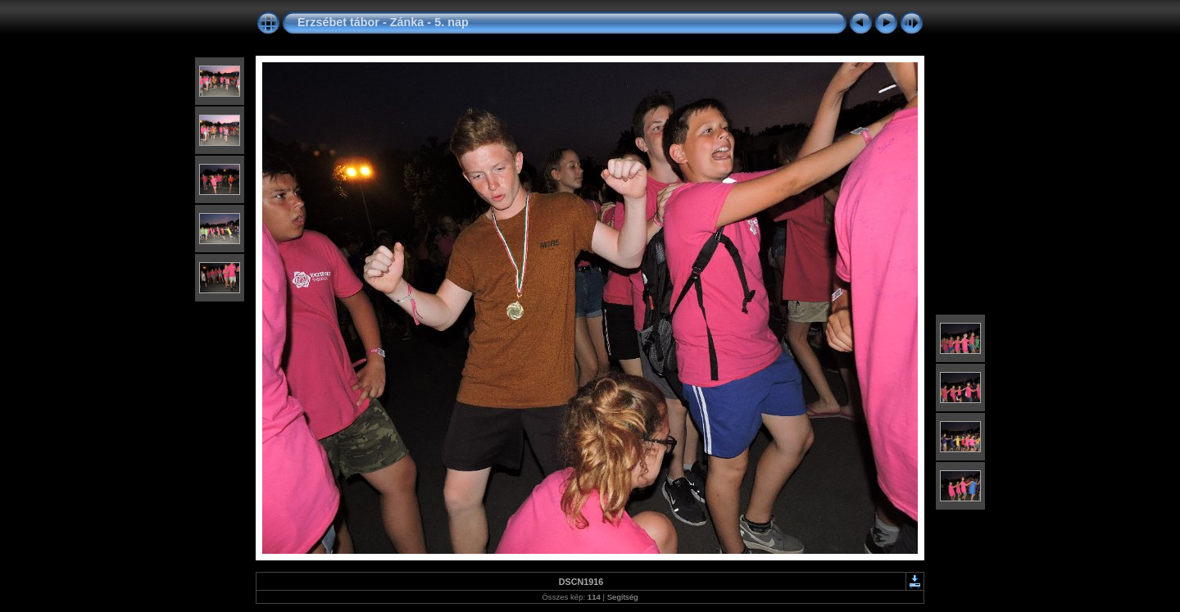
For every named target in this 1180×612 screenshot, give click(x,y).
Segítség (622, 596)
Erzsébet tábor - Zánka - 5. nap (383, 22)
